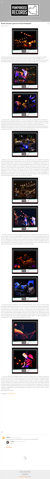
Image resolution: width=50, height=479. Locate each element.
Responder (9, 447)
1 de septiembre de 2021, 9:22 (20, 441)
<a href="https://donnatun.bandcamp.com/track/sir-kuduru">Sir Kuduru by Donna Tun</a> (25, 413)
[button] (48, 24)
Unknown (8, 437)
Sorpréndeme (25, 474)
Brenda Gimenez (11, 393)
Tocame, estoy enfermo (25, 471)
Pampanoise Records (23, 476)
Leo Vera (12, 441)
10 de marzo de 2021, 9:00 (16, 437)
